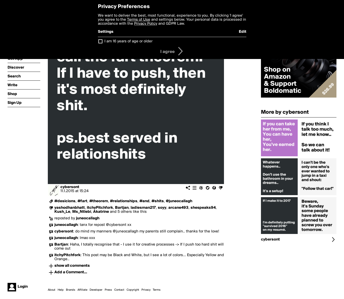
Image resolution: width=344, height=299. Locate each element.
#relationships (123, 201)
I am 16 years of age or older (128, 41)
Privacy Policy (145, 24)
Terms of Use (138, 20)
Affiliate (82, 289)
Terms (157, 289)
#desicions (64, 201)
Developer (96, 289)
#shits (157, 201)
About (51, 289)
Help (61, 289)
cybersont (69, 187)
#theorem (98, 201)
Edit (242, 32)
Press (108, 289)
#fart (82, 201)
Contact (119, 289)
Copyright (133, 289)
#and (144, 201)
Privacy (145, 289)
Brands (70, 289)
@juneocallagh (179, 201)
